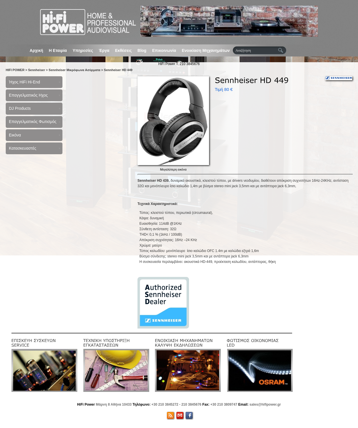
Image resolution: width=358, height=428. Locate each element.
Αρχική (36, 50)
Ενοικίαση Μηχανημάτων (206, 50)
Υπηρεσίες (82, 50)
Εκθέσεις (123, 50)
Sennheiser (36, 70)
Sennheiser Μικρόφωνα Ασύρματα (74, 70)
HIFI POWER (15, 70)
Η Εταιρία (58, 50)
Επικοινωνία (164, 50)
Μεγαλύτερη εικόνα (173, 169)
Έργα (104, 50)
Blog (141, 50)
